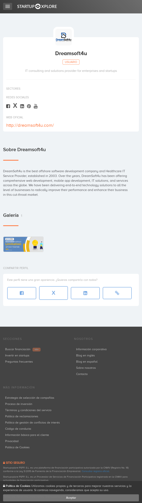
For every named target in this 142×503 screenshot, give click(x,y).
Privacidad (12, 441)
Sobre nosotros (86, 367)
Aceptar (71, 497)
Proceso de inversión (18, 404)
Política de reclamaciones (21, 416)
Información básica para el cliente (27, 435)
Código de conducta (18, 428)
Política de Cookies (17, 447)
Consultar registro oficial (95, 471)
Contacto (82, 374)
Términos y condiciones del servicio (28, 410)
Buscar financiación (23, 349)
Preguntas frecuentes (19, 361)
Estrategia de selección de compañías (29, 397)
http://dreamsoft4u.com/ (30, 125)
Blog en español (87, 361)
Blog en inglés (85, 355)
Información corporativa (91, 349)
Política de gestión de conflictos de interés (32, 422)
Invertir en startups (17, 355)
